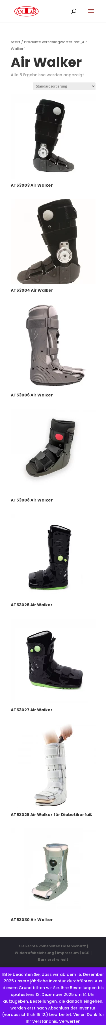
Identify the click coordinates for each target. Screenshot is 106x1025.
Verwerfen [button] (70, 1021)
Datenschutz (73, 946)
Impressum (68, 952)
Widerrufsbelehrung (35, 952)
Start (15, 42)
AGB (86, 952)
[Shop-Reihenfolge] (64, 86)
